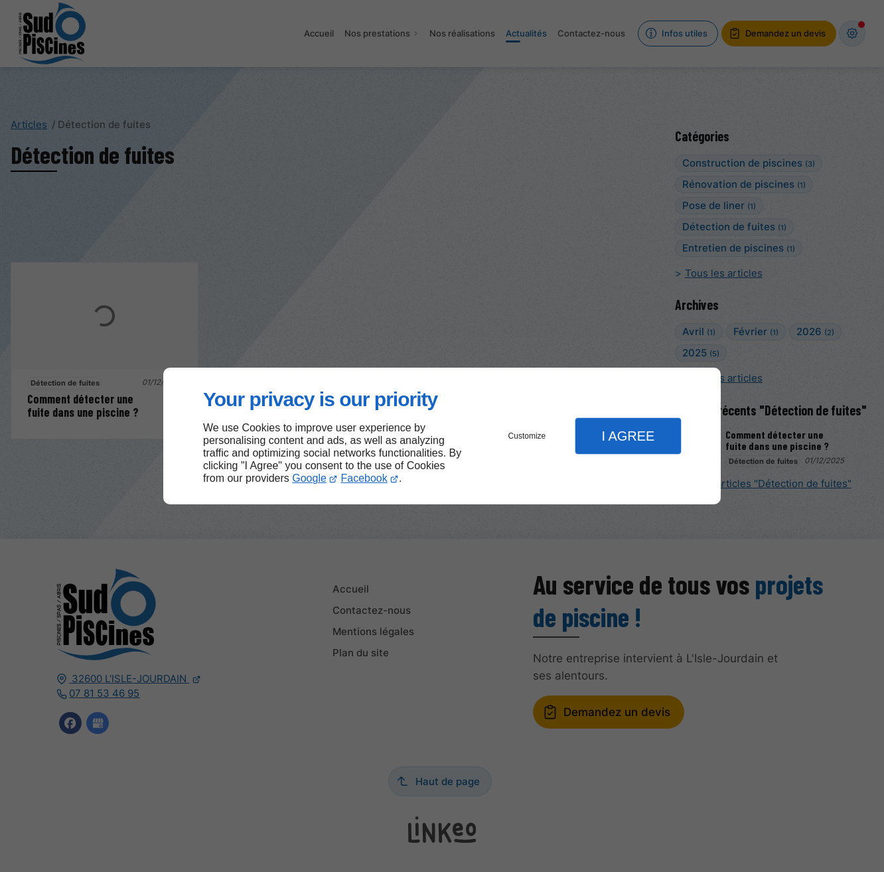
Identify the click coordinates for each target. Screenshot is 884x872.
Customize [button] (527, 436)
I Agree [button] (627, 436)
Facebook (364, 478)
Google (309, 478)
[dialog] (442, 436)
